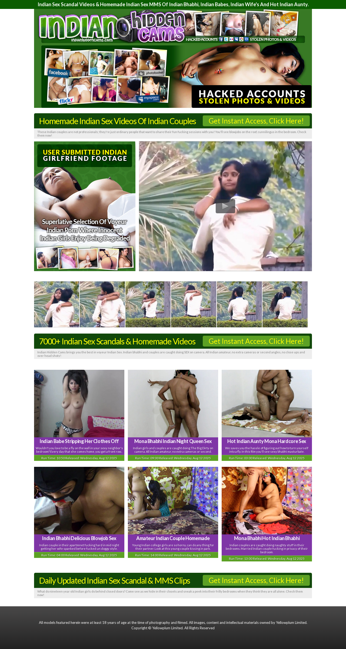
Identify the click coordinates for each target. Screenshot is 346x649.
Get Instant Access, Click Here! (256, 121)
